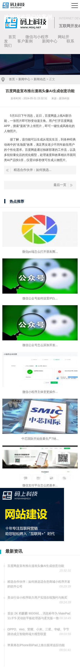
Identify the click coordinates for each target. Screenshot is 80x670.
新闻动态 (40, 79)
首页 (12, 79)
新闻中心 (24, 79)
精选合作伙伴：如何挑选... (33, 170)
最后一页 (60, 185)
